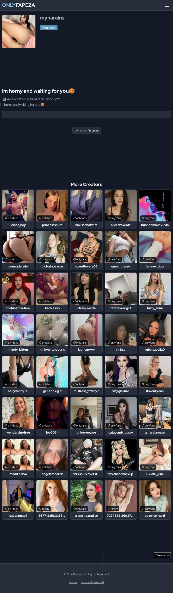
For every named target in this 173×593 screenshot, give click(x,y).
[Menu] (167, 5)
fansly (45, 508)
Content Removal (92, 582)
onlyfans (50, 28)
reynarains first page (87, 130)
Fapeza (18, 5)
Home (73, 582)
